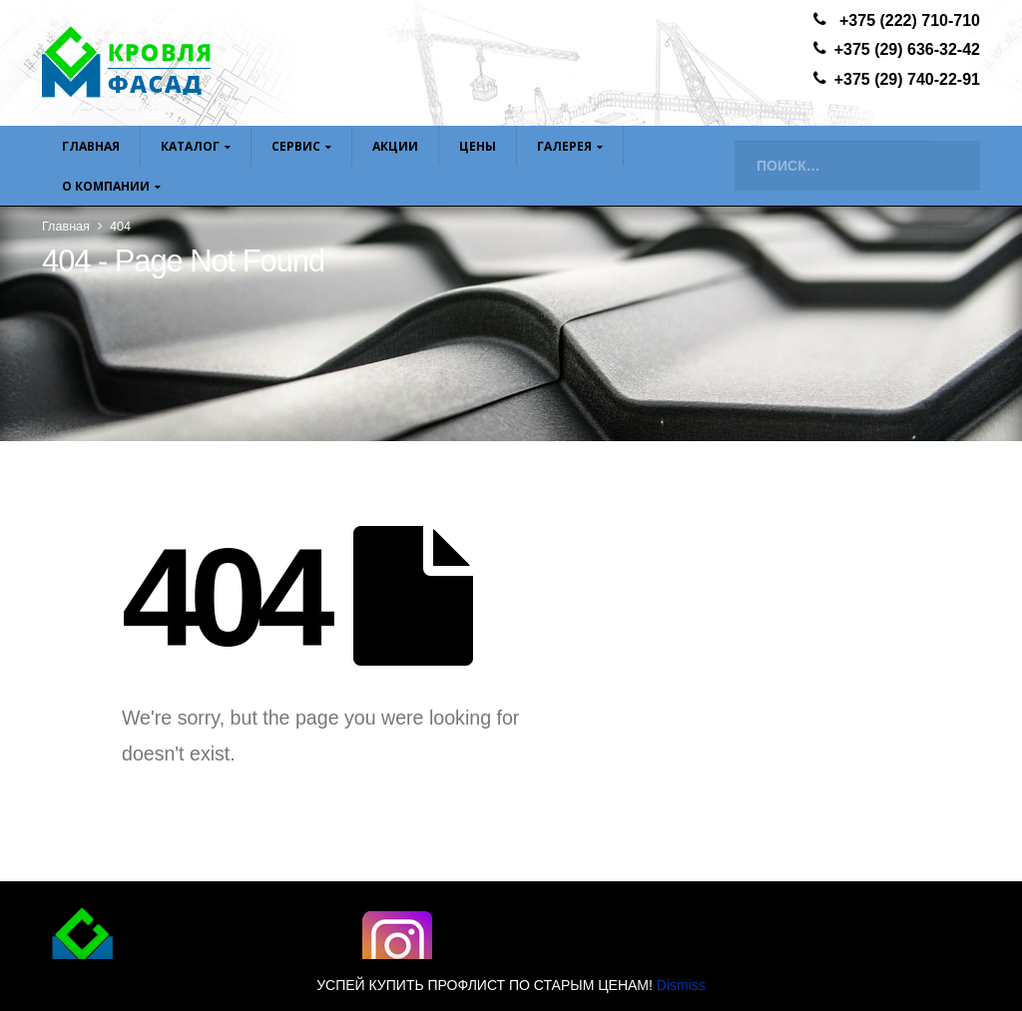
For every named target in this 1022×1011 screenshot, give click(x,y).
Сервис (295, 146)
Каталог (190, 146)
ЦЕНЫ (477, 146)
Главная (91, 146)
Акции (395, 146)
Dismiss (681, 985)
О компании (106, 186)
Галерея (564, 146)
